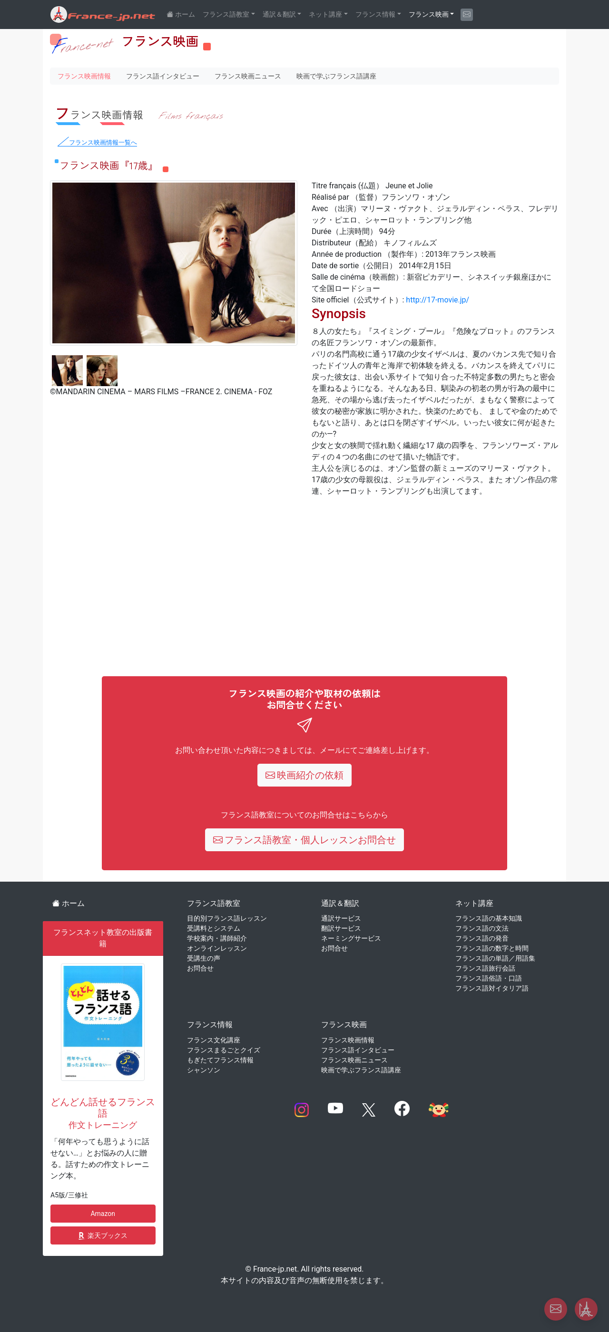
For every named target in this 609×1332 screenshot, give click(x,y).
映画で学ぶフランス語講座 (336, 76)
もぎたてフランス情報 (220, 1060)
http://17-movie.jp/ (437, 299)
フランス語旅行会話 (485, 968)
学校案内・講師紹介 (217, 938)
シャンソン (203, 1070)
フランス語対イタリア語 (492, 988)
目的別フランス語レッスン (227, 918)
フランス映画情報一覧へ (103, 142)
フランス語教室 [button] (226, 14)
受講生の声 (203, 958)
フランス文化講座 (213, 1040)
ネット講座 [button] (325, 14)
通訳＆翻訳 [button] (279, 14)
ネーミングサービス (351, 938)
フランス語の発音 (482, 938)
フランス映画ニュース (248, 76)
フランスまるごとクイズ (223, 1050)
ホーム (68, 903)
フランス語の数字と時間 (492, 948)
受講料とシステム (213, 928)
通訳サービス (341, 918)
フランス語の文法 (482, 928)
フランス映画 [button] (429, 14)
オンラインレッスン (217, 948)
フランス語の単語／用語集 (495, 958)
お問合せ (200, 968)
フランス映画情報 (84, 76)
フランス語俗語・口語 (488, 978)
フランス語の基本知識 (488, 918)
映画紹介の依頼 (304, 775)
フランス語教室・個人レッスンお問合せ (304, 840)
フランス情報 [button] (375, 14)
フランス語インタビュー (162, 76)
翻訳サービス (341, 928)
